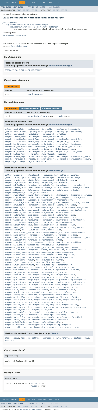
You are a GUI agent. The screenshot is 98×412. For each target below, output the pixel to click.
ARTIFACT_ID (11, 70)
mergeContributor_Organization (20, 200)
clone (7, 338)
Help (57, 3)
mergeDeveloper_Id (14, 220)
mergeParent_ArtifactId (17, 270)
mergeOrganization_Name (17, 267)
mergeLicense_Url (13, 237)
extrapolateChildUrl (15, 129)
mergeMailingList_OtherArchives (21, 240)
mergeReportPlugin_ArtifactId (63, 297)
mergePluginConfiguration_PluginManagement (64, 280)
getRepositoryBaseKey (16, 134)
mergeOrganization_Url (42, 267)
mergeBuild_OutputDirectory (62, 180)
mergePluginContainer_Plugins (48, 282)
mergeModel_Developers (70, 144)
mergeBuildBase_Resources (18, 136)
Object (54, 333)
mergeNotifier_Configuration (19, 260)
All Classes (55, 7)
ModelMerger (57, 170)
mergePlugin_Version (15, 280)
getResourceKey (65, 177)
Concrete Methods (51, 109)
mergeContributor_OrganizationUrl (55, 200)
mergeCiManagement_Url (16, 192)
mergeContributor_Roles (48, 202)
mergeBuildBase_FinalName (76, 187)
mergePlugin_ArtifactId (63, 275)
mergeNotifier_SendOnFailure (19, 262)
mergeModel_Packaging (16, 250)
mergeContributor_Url (16, 205)
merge (77, 177)
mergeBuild (79, 185)
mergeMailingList (76, 242)
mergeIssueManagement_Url (49, 232)
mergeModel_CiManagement (17, 144)
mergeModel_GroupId (40, 247)
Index (51, 3)
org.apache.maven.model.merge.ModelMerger (27, 25)
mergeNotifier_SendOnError (49, 260)
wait (87, 338)
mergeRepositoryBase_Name (74, 307)
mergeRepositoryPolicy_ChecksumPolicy (24, 312)
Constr (26, 10)
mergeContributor (37, 205)
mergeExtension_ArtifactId (18, 227)
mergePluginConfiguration (18, 282)
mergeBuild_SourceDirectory (56, 182)
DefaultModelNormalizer (14, 36)
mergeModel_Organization (62, 149)
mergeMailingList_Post (50, 240)
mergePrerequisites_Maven (43, 287)
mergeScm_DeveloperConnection (75, 159)
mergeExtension (12, 230)
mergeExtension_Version (71, 227)
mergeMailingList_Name (78, 237)
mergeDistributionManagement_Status (23, 222)
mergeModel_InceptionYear (65, 247)
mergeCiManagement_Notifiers (36, 190)
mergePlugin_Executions (48, 156)
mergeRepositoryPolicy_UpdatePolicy (23, 315)
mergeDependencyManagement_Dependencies (25, 215)
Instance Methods (30, 109)
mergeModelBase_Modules (17, 154)
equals (16, 338)
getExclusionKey (55, 129)
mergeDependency (64, 212)
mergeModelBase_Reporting (18, 257)
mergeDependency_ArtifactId (62, 205)
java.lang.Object (10, 23)
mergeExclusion (67, 225)
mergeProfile (11, 290)
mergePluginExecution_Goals (76, 156)
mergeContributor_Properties (19, 202)
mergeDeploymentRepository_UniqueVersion (26, 217)
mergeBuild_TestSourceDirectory (55, 185)
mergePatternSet (41, 275)
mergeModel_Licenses (45, 146)
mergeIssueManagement (75, 232)
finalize (25, 338)
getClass (36, 338)
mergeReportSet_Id (14, 302)
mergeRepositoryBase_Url (17, 310)
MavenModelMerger (19, 46)
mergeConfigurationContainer (19, 197)
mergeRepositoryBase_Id (17, 307)
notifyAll (67, 338)
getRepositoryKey (47, 177)
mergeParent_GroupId (41, 270)
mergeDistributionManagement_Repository (25, 139)
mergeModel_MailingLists (70, 146)
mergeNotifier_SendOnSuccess (50, 262)
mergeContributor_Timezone (75, 202)
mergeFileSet (54, 230)
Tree (33, 3)
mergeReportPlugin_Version (47, 300)
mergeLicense (30, 237)
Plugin (43, 116)
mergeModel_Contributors (44, 144)
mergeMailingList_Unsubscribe (50, 242)
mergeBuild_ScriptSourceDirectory (22, 182)
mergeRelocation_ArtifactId (34, 290)
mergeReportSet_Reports (37, 302)
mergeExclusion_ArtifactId (18, 225)
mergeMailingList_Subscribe (19, 242)
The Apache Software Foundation (31, 409)
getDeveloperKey (33, 175)
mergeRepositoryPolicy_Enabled (61, 312)
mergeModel (78, 151)
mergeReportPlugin (72, 300)
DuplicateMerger (36, 94)
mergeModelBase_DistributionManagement (25, 255)
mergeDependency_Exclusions (49, 207)
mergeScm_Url (11, 161)
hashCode (47, 338)
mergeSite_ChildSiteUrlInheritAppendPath (26, 327)
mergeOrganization (65, 267)
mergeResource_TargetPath (69, 317)
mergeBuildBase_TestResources (48, 136)
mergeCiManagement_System (66, 190)
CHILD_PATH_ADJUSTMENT (30, 70)
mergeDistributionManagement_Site (65, 139)
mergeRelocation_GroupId (62, 290)
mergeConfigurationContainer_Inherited (71, 195)
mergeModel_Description (17, 247)
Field (19, 10)
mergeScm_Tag (53, 325)
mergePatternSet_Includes (18, 275)
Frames (31, 7)
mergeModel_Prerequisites (18, 151)
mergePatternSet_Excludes (54, 272)
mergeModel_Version (76, 250)
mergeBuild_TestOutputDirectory (21, 185)
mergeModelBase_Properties (60, 255)
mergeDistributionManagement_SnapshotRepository (29, 141)
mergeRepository (70, 305)
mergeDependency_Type (16, 212)
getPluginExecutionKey (16, 132)
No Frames (40, 7)
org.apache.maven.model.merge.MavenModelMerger (34, 27)
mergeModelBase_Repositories (19, 156)
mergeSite (41, 161)
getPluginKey (36, 132)
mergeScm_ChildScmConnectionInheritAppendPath (44, 320)
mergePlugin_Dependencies (18, 277)
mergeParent (33, 272)
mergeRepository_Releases (18, 305)
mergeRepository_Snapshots (46, 305)
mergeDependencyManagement (61, 215)
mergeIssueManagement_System (19, 232)
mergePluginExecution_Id (17, 285)
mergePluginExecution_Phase (46, 285)
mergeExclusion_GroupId (46, 225)
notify (56, 338)
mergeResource (12, 320)
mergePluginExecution (73, 285)
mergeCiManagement (39, 192)
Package (13, 3)
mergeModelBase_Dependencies (19, 252)
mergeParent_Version (15, 272)
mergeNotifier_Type (46, 265)
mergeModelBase (40, 257)
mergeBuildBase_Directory (48, 187)
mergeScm (66, 325)
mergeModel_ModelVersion (17, 149)
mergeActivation (13, 180)
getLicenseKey (51, 175)
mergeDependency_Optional (18, 210)
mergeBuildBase (12, 190)
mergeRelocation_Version (44, 292)
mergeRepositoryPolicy (55, 315)
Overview (5, 3)
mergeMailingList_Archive (52, 237)
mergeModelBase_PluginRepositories (48, 154)
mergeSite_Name (71, 327)
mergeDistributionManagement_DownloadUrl (64, 220)
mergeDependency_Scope (44, 210)
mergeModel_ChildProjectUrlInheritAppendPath (47, 245)
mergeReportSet (58, 302)
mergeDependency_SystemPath (72, 210)
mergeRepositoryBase (42, 310)
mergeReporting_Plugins (17, 297)
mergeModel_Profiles (43, 151)
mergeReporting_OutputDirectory (55, 295)
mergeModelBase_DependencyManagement (55, 252)
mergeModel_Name (40, 149)
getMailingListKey (69, 175)
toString (78, 338)
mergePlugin (33, 116)
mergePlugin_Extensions (45, 277)
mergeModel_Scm (56, 250)
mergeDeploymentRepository (62, 217)
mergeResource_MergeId (43, 317)
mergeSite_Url (27, 161)
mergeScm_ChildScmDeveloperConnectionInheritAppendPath (33, 322)
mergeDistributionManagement (58, 222)
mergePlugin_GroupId (69, 277)
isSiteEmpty (34, 134)
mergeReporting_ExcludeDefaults (21, 295)
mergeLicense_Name (68, 235)
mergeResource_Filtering (17, 317)
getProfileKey (29, 177)
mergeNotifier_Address (61, 257)
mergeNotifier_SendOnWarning (19, 265)
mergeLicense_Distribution (43, 235)
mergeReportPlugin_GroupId (18, 300)
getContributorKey (14, 175)
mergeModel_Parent (38, 250)
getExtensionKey (73, 129)
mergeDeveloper (32, 220)
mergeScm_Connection (47, 159)
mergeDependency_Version (41, 212)
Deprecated (42, 3)
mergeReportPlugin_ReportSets (20, 159)
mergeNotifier (65, 265)
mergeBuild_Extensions (34, 180)
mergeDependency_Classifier (19, 207)
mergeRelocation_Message (17, 292)
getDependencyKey (36, 129)
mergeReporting (38, 297)
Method (34, 10)
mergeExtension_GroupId (46, 227)
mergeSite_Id (55, 327)
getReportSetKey (74, 132)
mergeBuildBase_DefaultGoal (19, 187)
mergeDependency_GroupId (77, 207)
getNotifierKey (12, 177)
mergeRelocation (67, 292)
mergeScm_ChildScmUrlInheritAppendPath (25, 325)
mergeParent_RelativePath (66, 270)
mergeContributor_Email (48, 197)
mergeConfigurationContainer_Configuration (27, 195)
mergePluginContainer (76, 282)
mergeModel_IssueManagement (19, 146)
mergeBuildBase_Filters (54, 134)
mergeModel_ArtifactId (68, 141)
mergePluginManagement (16, 287)
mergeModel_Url (63, 151)
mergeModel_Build (13, 245)
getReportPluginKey (54, 132)
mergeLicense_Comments (16, 235)
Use (28, 3)
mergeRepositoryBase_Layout (45, 307)
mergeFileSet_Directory (34, 230)
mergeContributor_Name (73, 197)
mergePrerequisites (67, 287)
